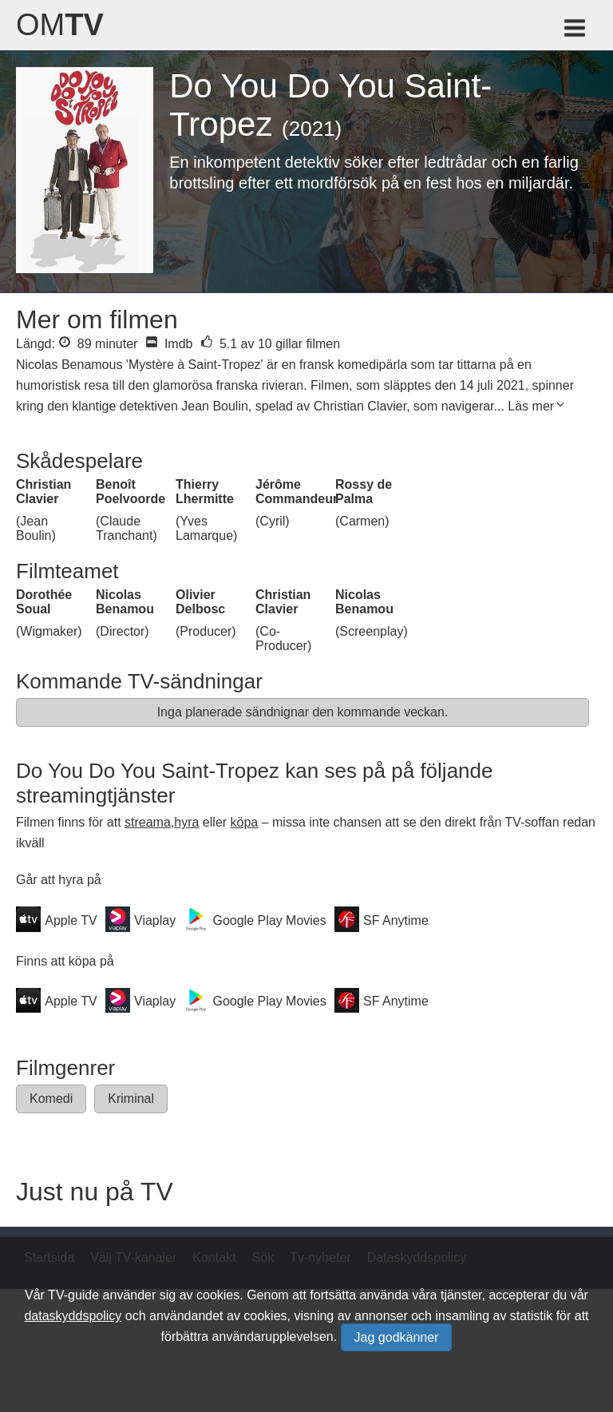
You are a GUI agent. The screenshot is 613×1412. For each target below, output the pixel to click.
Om (60, 25)
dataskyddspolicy (72, 1316)
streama (148, 822)
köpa (245, 822)
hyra (186, 822)
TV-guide (73, 1295)
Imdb (168, 344)
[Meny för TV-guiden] (576, 31)
